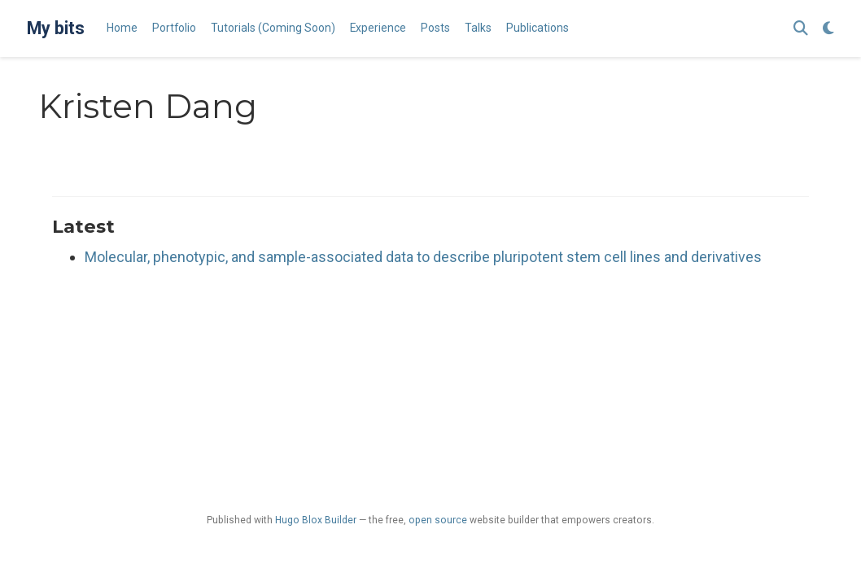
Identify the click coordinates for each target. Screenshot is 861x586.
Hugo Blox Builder (315, 520)
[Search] (800, 29)
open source (438, 520)
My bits (56, 28)
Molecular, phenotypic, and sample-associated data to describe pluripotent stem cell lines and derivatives (423, 256)
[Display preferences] (828, 29)
